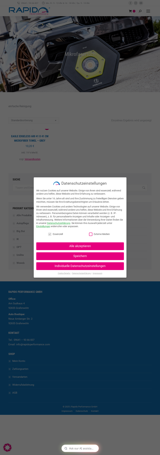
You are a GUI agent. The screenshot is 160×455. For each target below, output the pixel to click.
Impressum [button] (97, 273)
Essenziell (55, 234)
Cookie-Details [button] (64, 273)
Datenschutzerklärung (58, 223)
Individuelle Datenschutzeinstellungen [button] (80, 266)
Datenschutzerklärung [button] (81, 273)
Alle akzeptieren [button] (80, 246)
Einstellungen (43, 226)
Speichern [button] (80, 256)
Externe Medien (99, 234)
